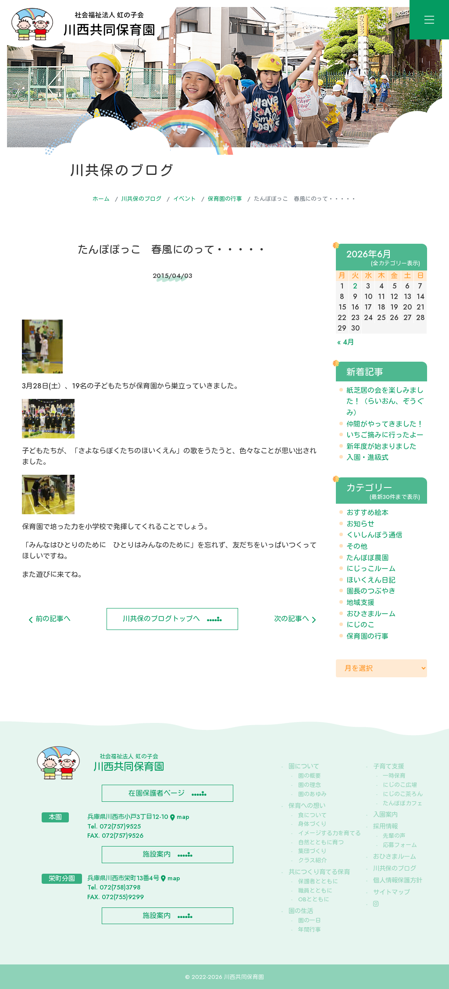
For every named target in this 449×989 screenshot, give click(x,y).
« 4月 (345, 342)
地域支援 (360, 603)
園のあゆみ (312, 794)
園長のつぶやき (371, 591)
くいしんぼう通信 (374, 535)
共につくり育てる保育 (319, 872)
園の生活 (301, 911)
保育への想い (307, 805)
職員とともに (315, 890)
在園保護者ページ (156, 793)
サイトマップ (391, 892)
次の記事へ (295, 619)
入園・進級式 (367, 457)
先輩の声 (394, 836)
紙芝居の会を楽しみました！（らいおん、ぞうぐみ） (385, 401)
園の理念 (309, 785)
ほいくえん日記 (371, 580)
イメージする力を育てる (324, 833)
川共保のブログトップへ (161, 619)
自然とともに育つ (321, 842)
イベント (184, 199)
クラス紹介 (312, 860)
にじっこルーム (371, 569)
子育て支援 (388, 766)
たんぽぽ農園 (367, 558)
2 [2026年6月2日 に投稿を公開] (355, 286)
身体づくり (312, 824)
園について (304, 766)
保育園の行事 (225, 199)
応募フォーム (400, 845)
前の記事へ (50, 619)
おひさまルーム (371, 614)
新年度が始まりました (381, 446)
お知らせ (360, 524)
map (179, 816)
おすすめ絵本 (367, 513)
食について (312, 815)
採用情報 (385, 826)
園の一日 (309, 920)
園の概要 (309, 776)
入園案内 (385, 814)
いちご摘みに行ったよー (385, 435)
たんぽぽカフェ (403, 803)
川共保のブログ (141, 199)
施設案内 (157, 854)
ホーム (101, 199)
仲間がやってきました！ (385, 424)
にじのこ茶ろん (403, 794)
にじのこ (360, 625)
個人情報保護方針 (397, 880)
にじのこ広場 (400, 785)
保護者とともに (318, 881)
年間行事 (309, 929)
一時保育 (394, 776)
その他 (356, 546)
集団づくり (312, 851)
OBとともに (313, 899)
